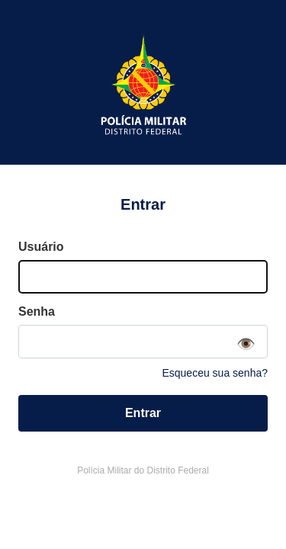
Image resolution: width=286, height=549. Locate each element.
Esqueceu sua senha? (215, 373)
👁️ (245, 344)
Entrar (143, 412)
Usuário (41, 246)
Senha (36, 311)
